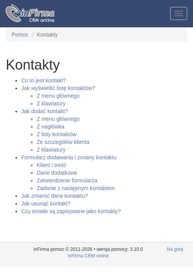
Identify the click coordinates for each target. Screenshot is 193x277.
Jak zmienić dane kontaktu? (54, 196)
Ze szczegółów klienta (63, 142)
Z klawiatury (51, 103)
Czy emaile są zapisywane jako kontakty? (71, 211)
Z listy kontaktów (56, 134)
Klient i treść (51, 165)
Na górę (175, 249)
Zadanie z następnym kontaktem (76, 188)
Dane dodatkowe (57, 173)
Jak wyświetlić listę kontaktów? (58, 88)
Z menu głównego (58, 96)
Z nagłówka (50, 126)
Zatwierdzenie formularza (67, 180)
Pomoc (20, 35)
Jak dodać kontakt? (44, 111)
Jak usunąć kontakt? (46, 203)
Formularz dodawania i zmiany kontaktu (69, 157)
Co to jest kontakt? (43, 80)
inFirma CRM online (88, 256)
